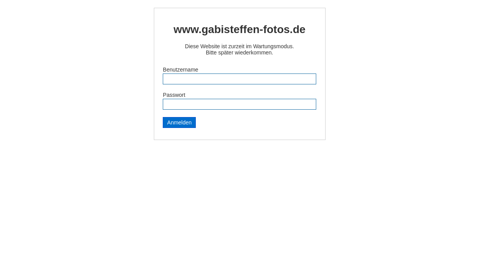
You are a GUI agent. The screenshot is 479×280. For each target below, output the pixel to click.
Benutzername (180, 69)
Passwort (174, 95)
